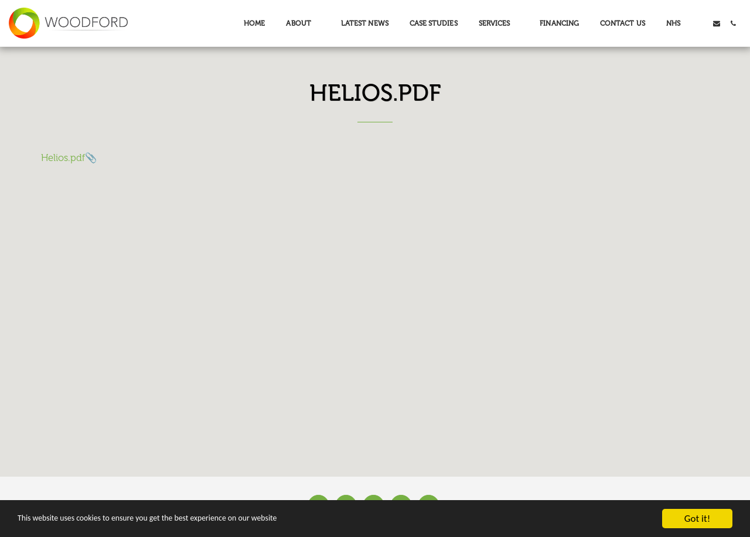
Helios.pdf (63, 157)
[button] (302, 23)
